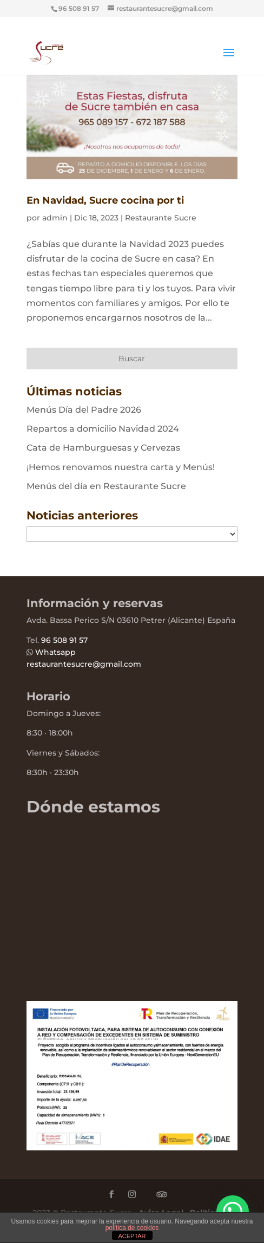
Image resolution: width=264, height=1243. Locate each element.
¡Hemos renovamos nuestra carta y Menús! (121, 467)
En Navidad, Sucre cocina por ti (105, 200)
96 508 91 (59, 640)
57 (82, 640)
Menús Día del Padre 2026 (84, 410)
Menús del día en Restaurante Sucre (106, 486)
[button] (232, 1211)
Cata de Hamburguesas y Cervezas (103, 447)
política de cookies (132, 1228)
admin (55, 218)
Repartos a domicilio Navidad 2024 (103, 429)
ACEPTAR (132, 1236)
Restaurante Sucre (160, 218)
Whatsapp (55, 652)
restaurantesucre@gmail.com (84, 664)
